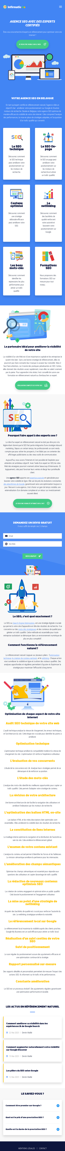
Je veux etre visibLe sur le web (32, 43)
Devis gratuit (31, 552)
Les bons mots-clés (17, 265)
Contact (43, 1144)
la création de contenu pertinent (24, 653)
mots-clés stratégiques (27, 624)
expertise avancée (37, 474)
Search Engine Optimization (23, 618)
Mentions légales (26, 1144)
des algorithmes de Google (14, 481)
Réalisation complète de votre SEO (32, 383)
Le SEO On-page (48, 146)
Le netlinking (48, 203)
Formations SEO (48, 265)
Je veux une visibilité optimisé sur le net (32, 499)
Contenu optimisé (16, 203)
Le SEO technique (17, 146)
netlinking (45, 653)
